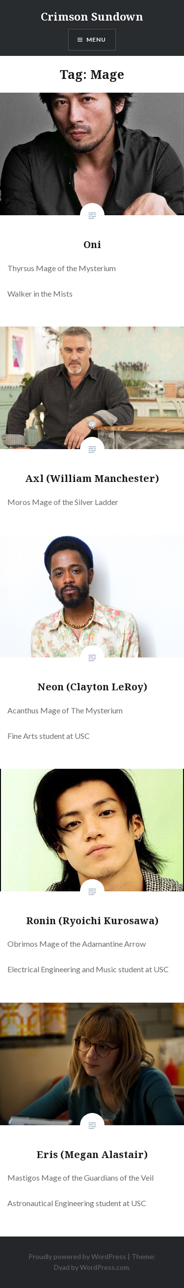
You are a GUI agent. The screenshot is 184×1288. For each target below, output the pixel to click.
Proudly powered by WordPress (77, 1256)
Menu (96, 39)
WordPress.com (104, 1267)
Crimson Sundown (92, 16)
